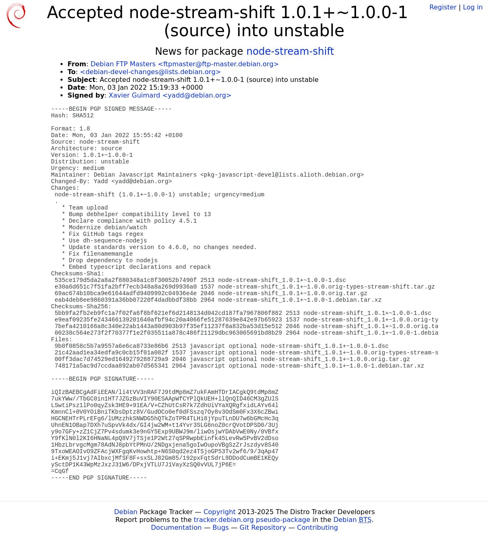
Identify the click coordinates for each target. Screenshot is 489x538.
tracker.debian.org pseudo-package (252, 520)
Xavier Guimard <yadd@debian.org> (170, 95)
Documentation (176, 527)
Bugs (220, 527)
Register (442, 7)
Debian (125, 512)
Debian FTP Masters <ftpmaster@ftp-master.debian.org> (185, 64)
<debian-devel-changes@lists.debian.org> (150, 72)
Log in (473, 7)
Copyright (219, 512)
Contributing (317, 527)
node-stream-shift (290, 51)
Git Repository (263, 527)
